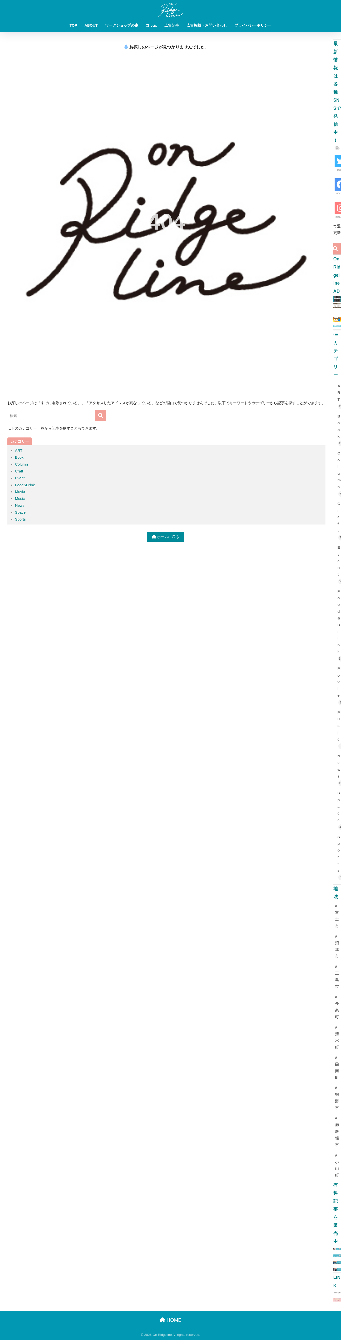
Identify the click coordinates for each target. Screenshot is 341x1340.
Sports (20, 519)
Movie (20, 491)
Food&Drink (25, 485)
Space (20, 512)
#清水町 (337, 1037)
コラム (151, 25)
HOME (170, 1320)
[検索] (100, 415)
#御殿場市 (337, 1131)
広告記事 (171, 25)
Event (20, 478)
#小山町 (337, 1165)
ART (18, 450)
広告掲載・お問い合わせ (206, 25)
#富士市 (337, 916)
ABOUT (91, 25)
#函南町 (337, 1068)
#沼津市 (337, 946)
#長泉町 (337, 1007)
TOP (73, 25)
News (19, 505)
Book (19, 457)
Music (20, 498)
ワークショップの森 (121, 25)
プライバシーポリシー (252, 25)
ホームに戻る (165, 537)
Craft (19, 471)
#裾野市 (337, 1098)
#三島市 (337, 977)
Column (21, 464)
